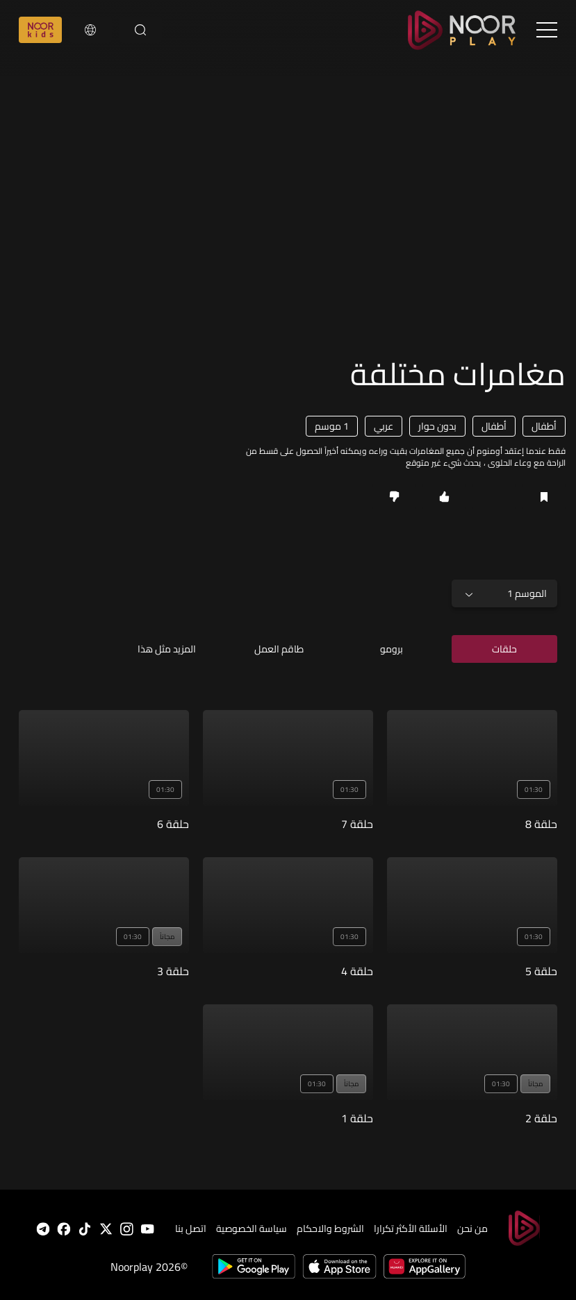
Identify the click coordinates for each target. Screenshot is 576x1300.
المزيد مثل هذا (167, 649)
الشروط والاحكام (330, 1228)
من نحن (472, 1228)
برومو (391, 649)
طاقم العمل (279, 649)
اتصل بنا (190, 1228)
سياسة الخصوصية (251, 1228)
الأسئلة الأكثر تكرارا (410, 1228)
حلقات (504, 649)
